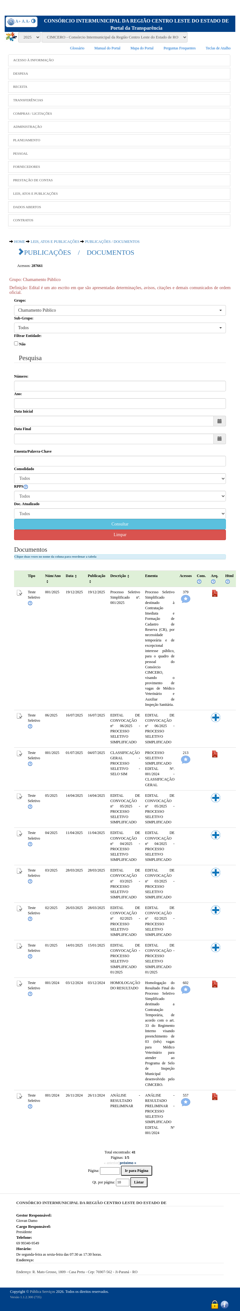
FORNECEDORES (26, 166)
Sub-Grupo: (23, 318)
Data (72, 576)
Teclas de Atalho (218, 48)
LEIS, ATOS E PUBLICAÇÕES (35, 193)
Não (22, 344)
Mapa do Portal (141, 48)
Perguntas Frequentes (179, 48)
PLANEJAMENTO (26, 140)
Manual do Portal (107, 48)
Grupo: (20, 300)
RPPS (21, 486)
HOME (19, 241)
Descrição (120, 576)
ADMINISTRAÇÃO (27, 126)
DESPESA (20, 73)
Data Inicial (23, 411)
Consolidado (24, 469)
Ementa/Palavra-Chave (33, 451)
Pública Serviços (42, 1291)
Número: (21, 376)
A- (28, 21)
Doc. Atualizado (26, 504)
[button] (120, 310)
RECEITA (20, 86)
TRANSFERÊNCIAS (28, 100)
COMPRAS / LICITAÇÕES (32, 113)
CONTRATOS (23, 220)
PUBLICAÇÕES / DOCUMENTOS (112, 241)
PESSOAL (20, 153)
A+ (18, 21)
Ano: (18, 394)
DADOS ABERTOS (27, 207)
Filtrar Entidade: (28, 336)
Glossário (77, 48)
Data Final (22, 429)
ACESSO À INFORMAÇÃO (33, 60)
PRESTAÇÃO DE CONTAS (33, 180)
